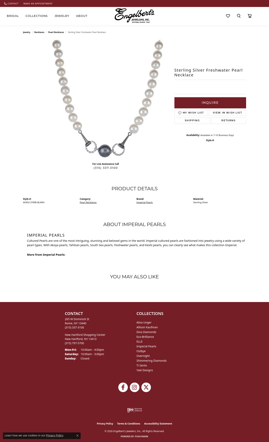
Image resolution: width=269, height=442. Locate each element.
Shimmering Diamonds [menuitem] (152, 360)
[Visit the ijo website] (134, 410)
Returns (228, 120)
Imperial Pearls (145, 202)
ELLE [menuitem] (140, 341)
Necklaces (39, 32)
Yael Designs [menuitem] (145, 370)
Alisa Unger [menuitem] (144, 322)
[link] (11, 3)
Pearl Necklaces (56, 32)
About (81, 16)
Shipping (192, 120)
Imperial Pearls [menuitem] (146, 346)
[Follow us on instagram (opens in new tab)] (134, 387)
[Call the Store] (74, 327)
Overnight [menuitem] (143, 356)
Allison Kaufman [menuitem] (147, 327)
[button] (238, 16)
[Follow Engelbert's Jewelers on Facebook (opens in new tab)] (123, 387)
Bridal (13, 16)
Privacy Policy (105, 423)
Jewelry (62, 16)
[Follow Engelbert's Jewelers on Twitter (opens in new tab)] (146, 387)
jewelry (26, 32)
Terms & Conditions (128, 423)
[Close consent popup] (77, 435)
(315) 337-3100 (106, 167)
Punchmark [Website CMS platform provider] (141, 436)
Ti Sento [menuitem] (142, 365)
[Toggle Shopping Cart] (249, 16)
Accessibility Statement (158, 423)
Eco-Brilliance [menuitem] (145, 337)
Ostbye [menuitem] (141, 351)
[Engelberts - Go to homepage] (135, 15)
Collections (36, 16)
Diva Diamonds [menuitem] (147, 332)
